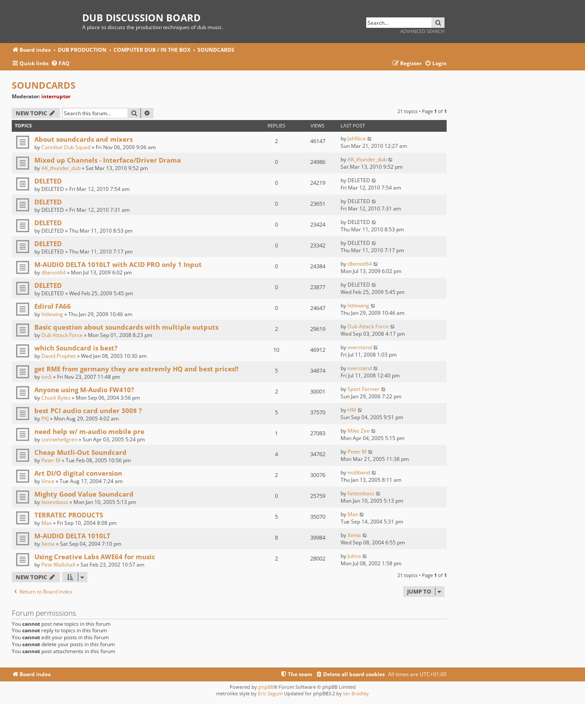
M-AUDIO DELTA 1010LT (72, 535)
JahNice (357, 138)
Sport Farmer (364, 389)
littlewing (52, 314)
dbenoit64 (53, 272)
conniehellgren (59, 439)
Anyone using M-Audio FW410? (84, 389)
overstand (360, 347)
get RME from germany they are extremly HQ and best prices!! (136, 368)
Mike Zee (359, 430)
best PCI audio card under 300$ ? (88, 410)
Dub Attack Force (62, 335)
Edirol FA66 (52, 306)
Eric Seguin (270, 693)
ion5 (46, 376)
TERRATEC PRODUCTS (68, 514)
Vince (47, 481)
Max (46, 523)
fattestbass (54, 502)
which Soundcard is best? (75, 348)
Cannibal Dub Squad (65, 147)
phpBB (266, 687)
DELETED (48, 181)
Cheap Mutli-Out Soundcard (80, 452)
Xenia (48, 543)
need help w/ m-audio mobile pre (89, 431)
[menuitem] (60, 64)
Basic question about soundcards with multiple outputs (126, 327)
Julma (354, 556)
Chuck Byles (55, 397)
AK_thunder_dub (60, 168)
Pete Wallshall (58, 564)
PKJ (45, 418)
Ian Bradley (356, 693)
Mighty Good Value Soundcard (84, 494)
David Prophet (58, 356)
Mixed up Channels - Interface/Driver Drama (107, 160)
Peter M (50, 460)
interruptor (55, 96)
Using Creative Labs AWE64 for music (94, 556)
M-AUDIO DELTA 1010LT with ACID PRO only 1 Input (118, 264)
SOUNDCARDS (44, 85)
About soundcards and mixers (83, 139)
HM (352, 410)
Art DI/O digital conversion (78, 473)
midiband (359, 472)
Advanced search (422, 31)
